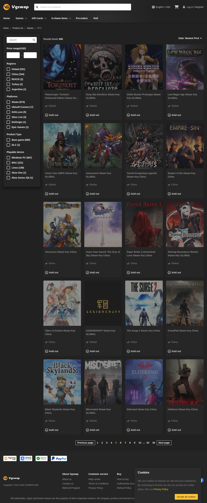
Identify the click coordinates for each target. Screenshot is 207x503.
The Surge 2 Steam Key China (143, 330)
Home (6, 18)
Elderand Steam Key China (142, 409)
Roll (96, 18)
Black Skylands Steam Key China (60, 411)
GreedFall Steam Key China (183, 330)
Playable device (15, 152)
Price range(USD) (16, 48)
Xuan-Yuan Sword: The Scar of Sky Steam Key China (103, 254)
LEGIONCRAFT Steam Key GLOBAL (101, 332)
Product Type (14, 134)
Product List (18, 28)
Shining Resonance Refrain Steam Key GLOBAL (183, 254)
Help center (94, 479)
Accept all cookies (186, 496)
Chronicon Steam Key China (60, 252)
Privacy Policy (95, 488)
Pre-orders (82, 18)
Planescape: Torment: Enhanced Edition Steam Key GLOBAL (61, 96)
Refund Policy (124, 488)
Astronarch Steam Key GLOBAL (98, 175)
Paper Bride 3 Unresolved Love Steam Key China (141, 254)
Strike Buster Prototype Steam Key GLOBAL (144, 96)
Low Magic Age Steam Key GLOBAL (182, 96)
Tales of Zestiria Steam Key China (60, 332)
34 (148, 442)
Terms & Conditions (98, 483)
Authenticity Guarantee (129, 483)
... (144, 442)
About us (66, 479)
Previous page (85, 442)
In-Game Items (59, 18)
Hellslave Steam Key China (183, 409)
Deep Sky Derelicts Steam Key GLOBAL (103, 96)
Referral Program (71, 488)
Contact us (67, 483)
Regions (11, 63)
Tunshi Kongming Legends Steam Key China (142, 175)
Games (20, 18)
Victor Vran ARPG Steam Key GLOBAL (61, 175)
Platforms (12, 96)
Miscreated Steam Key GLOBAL (98, 411)
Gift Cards (37, 18)
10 (140, 442)
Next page (164, 442)
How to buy (123, 479)
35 (153, 442)
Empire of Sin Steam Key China (181, 175)
